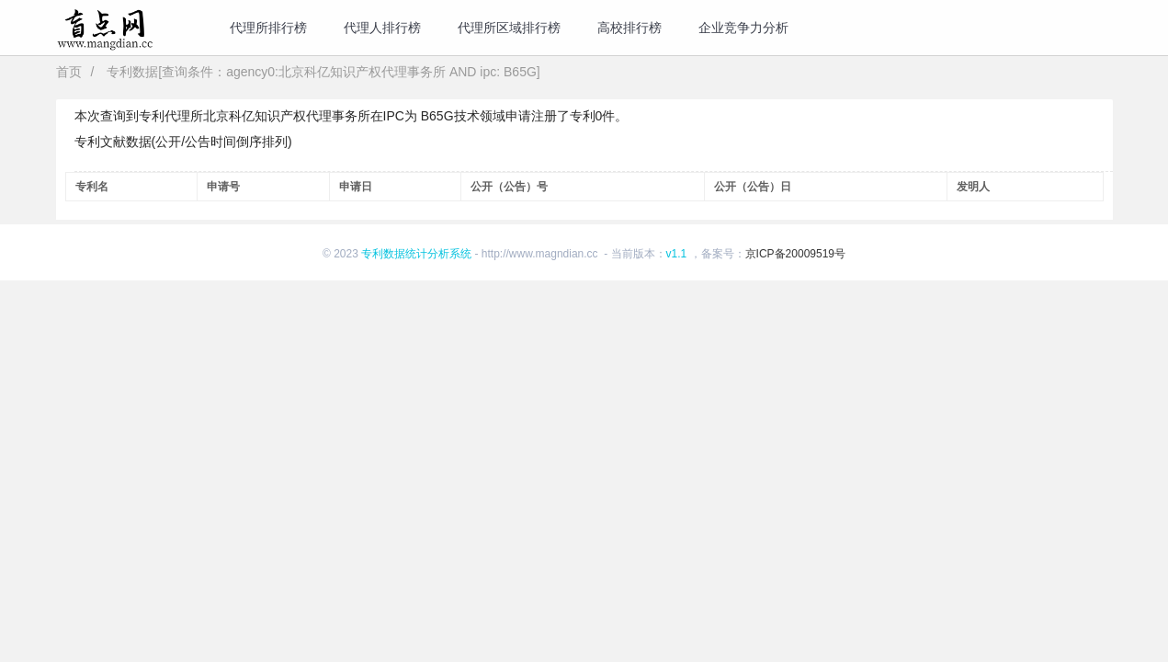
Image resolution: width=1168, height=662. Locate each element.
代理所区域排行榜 (509, 27)
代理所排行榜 (268, 27)
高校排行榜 (629, 27)
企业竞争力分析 (743, 27)
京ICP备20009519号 (795, 253)
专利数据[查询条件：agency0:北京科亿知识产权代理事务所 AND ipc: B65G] (323, 71)
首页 (69, 71)
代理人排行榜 (382, 27)
